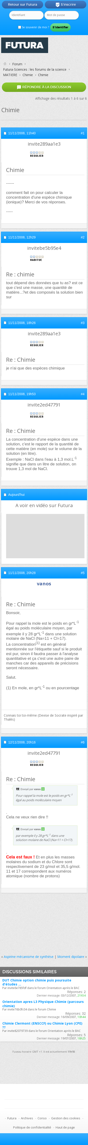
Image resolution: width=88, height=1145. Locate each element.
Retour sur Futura (22, 4)
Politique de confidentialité (32, 1127)
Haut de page (65, 1127)
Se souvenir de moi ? (33, 27)
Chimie (28, 75)
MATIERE (10, 75)
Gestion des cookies (65, 1118)
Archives (27, 1118)
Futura (11, 1118)
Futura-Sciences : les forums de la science (34, 69)
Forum (17, 64)
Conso (42, 1118)
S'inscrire (65, 4)
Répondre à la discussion (44, 87)
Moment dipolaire (70, 956)
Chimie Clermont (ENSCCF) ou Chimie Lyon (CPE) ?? (42, 1025)
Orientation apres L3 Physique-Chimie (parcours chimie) (43, 1003)
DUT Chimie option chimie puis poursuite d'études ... (36, 982)
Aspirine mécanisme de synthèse (29, 956)
